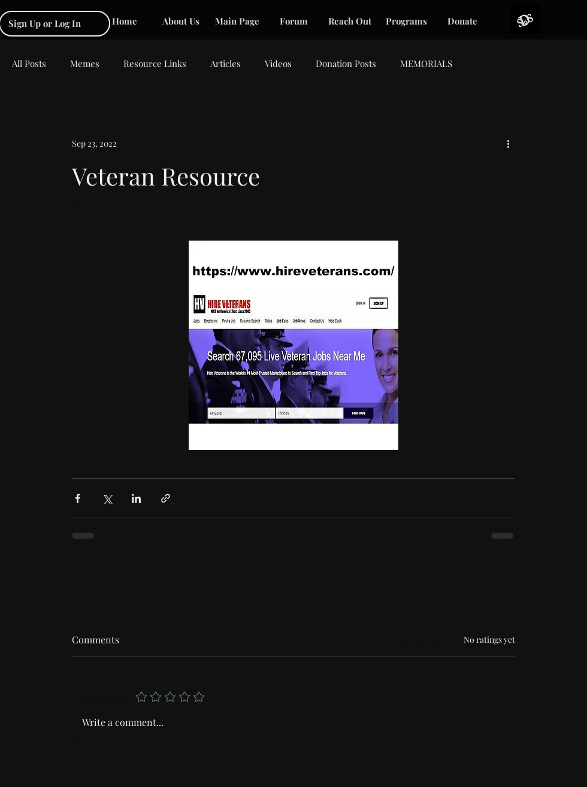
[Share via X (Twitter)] (107, 498)
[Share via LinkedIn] (136, 498)
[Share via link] (165, 498)
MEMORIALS (426, 63)
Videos (278, 63)
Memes (84, 63)
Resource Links (154, 63)
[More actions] (508, 143)
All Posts (29, 63)
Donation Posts (346, 63)
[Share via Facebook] (77, 498)
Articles (225, 63)
